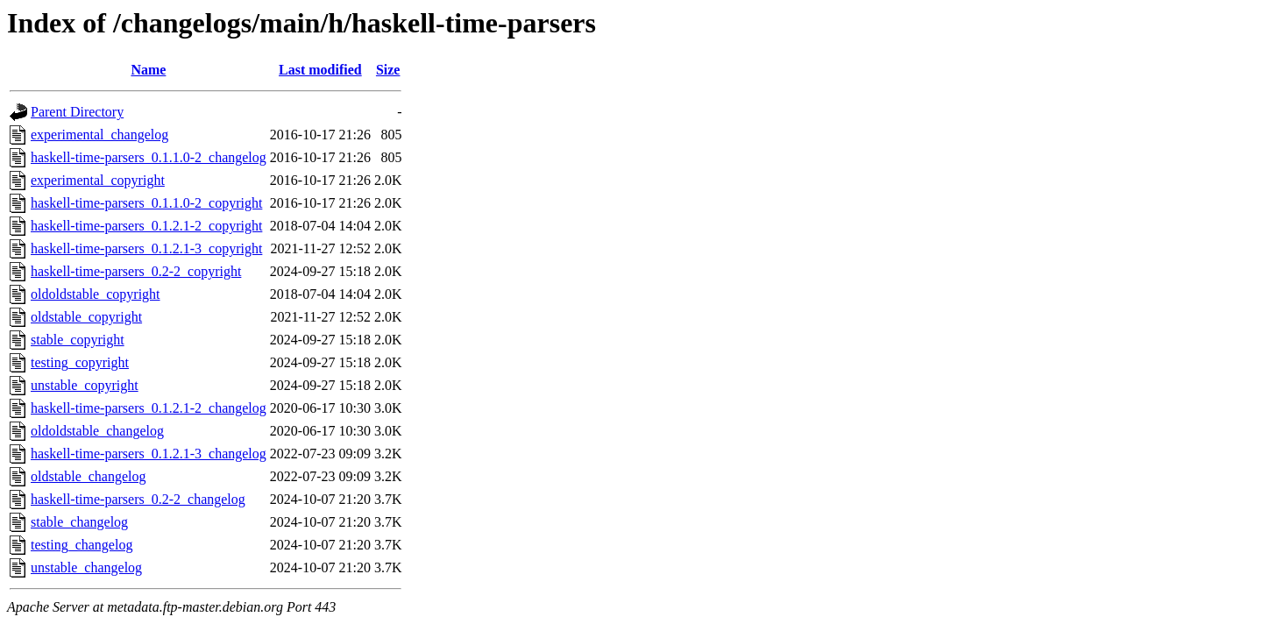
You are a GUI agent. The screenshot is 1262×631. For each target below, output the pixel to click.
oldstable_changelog (88, 476)
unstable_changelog (86, 567)
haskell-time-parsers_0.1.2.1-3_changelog (148, 453)
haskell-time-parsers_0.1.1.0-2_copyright (146, 202)
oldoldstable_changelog (97, 430)
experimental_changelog (99, 134)
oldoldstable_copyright (95, 294)
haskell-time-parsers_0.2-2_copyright (136, 271)
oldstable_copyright (86, 316)
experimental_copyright (98, 180)
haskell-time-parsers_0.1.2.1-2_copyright (146, 225)
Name (148, 69)
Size (388, 69)
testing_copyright (80, 362)
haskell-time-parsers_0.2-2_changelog (138, 499)
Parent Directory (77, 111)
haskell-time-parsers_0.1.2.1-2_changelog (148, 408)
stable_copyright (77, 339)
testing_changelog (81, 544)
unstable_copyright (84, 385)
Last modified (320, 69)
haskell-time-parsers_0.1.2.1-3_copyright (146, 248)
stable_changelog (79, 521)
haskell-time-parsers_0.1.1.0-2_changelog (148, 157)
